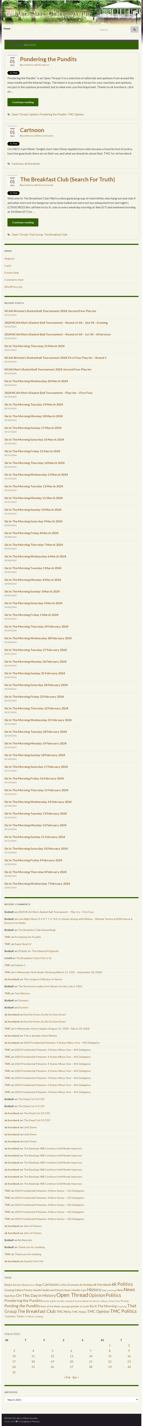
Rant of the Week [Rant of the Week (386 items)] (50, 1306)
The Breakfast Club (55, 234)
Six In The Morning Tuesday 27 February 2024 (35, 650)
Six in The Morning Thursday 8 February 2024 (35, 872)
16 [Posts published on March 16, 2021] (129, 1356)
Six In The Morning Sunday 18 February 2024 (34, 755)
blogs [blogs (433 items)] (39, 1284)
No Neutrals (25, 1240)
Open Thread (20, 114)
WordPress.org (13, 286)
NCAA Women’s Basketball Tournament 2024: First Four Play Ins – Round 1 (55, 357)
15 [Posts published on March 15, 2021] (110, 1356)
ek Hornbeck (32, 163)
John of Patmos (33, 1226)
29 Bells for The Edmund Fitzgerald (38, 951)
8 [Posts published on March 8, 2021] (110, 1350)
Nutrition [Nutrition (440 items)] (9, 1295)
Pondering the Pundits (48, 59)
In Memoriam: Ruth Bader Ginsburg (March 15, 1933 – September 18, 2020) (58, 972)
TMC (7, 936)
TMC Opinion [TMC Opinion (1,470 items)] (98, 1311)
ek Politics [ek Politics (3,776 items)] (122, 1284)
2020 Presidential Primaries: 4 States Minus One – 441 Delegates (62, 1042)
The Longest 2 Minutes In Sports (43, 979)
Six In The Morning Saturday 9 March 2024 (33, 521)
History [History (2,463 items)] (94, 1289)
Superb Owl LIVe (33, 1261)
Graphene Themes (30, 1421)
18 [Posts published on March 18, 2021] (33, 1361)
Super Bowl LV (23, 944)
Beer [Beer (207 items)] (32, 1285)
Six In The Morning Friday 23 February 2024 (34, 696)
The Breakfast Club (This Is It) (33, 958)
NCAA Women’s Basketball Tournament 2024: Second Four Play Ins (50, 311)
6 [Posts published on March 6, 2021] (71, 1350)
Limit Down (30, 1127)
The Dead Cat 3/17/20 (31, 1099)
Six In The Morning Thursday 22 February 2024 (36, 708)
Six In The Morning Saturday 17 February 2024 (36, 766)
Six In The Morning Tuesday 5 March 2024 (32, 568)
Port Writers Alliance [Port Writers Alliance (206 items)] (99, 1301)
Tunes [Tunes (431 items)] (20, 1316)
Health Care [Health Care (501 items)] (79, 1290)
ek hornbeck (12, 979)
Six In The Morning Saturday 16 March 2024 (34, 439)
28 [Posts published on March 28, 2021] (90, 1366)
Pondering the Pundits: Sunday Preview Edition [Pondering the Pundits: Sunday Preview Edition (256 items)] (66, 1301)
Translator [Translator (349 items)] (10, 1316)
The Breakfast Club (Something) (36, 929)
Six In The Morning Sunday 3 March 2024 (32, 591)
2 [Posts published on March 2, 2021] (129, 1345)
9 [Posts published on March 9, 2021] (129, 1350)
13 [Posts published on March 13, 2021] (71, 1356)
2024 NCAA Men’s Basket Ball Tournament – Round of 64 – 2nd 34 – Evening (56, 322)
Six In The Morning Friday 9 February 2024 (33, 860)
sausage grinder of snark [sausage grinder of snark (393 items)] (75, 1306)
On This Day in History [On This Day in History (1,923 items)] (36, 1295)
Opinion (45, 64)
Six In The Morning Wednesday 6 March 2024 (35, 556)
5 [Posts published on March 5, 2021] (52, 1350)
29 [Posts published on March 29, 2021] (110, 1366)
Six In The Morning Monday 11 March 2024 (33, 498)
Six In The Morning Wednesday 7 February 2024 (37, 883)
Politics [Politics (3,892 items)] (113, 1295)
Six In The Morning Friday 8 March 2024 (31, 533)
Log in (7, 265)
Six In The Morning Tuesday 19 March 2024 (33, 404)
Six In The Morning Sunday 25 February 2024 (34, 673)
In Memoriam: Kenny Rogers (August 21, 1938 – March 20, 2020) (52, 1028)
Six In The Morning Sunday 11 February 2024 (34, 836)
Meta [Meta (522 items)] (119, 1290)
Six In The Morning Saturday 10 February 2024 (36, 848)
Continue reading (23, 102)
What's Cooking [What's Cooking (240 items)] (35, 1316)
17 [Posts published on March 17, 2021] (14, 1361)
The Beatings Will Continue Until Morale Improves (53, 1148)
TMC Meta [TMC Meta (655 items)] (63, 1311)
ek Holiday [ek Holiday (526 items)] (86, 1284)
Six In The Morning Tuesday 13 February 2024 (35, 813)
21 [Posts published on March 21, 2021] (90, 1361)
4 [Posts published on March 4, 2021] (33, 1350)
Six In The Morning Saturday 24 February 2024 (36, 685)
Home (7, 28)
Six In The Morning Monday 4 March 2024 (32, 579)
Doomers (23, 1000)
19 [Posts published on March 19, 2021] (52, 1361)
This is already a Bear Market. (41, 1035)
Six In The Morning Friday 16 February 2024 (34, 778)
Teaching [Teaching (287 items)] (122, 1306)
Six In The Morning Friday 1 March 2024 (31, 614)
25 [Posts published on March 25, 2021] (33, 1366)
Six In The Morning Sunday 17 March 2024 (32, 427)
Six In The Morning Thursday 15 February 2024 (36, 790)
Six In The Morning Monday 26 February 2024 (35, 661)
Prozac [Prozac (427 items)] (125, 1300)
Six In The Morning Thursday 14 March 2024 (34, 463)
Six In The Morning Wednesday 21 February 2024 (38, 720)
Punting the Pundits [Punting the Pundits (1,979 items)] (22, 1305)
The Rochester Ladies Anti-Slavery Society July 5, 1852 (50, 986)
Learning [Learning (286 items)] (111, 1290)
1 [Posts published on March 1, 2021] (110, 1345)
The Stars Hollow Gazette (71, 10)
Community (47, 135)
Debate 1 (20, 965)
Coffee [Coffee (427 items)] (63, 1284)
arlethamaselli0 (31, 64)
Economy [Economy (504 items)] (73, 1284)
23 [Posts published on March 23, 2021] (129, 1361)
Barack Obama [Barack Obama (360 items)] (21, 1284)
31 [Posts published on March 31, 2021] (14, 1372)
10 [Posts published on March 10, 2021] (14, 1356)
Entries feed (11, 272)
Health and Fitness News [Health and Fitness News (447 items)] (56, 1290)
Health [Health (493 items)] (37, 1290)
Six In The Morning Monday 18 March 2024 (33, 416)
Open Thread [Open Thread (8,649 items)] (72, 1295)
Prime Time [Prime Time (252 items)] (114, 1301)
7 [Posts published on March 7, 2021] (90, 1350)
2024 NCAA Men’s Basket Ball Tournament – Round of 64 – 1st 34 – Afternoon (57, 334)
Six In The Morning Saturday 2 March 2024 (33, 603)
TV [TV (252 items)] (25, 1316)
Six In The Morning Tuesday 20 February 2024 (35, 731)
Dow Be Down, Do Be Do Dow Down (45, 1014)
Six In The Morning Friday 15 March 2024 (32, 451)
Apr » (75, 1377)
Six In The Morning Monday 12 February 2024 (35, 825)
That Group (36, 234)
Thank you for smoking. (31, 1247)
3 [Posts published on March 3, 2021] (14, 1350)
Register (9, 258)
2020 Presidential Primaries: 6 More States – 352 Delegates (49, 1190)
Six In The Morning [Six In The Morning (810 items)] (103, 1306)
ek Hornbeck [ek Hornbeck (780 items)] (102, 1284)
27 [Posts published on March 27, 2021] (71, 1366)
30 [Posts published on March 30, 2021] (129, 1366)
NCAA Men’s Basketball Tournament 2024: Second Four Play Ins (47, 369)
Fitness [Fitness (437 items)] (28, 1290)
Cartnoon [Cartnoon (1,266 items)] (50, 1284)
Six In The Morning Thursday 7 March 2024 (33, 544)
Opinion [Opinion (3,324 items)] (97, 1295)
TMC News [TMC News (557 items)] (79, 1311)
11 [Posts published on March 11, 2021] (33, 1356)
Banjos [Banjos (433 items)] (8, 1284)
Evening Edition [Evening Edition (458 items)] (13, 1290)
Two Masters (22, 993)
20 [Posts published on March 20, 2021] (71, 1361)
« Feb (67, 1377)
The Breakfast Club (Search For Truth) (67, 179)
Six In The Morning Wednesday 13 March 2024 (36, 474)
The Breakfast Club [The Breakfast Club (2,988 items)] (36, 1311)
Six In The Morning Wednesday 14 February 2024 (38, 801)
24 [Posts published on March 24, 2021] (14, 1366)
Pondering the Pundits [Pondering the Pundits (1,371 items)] (23, 1300)
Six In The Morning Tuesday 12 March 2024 (33, 486)
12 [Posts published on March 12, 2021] (52, 1356)
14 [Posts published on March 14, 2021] (90, 1356)
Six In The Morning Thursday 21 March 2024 (34, 346)
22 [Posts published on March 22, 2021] (110, 1361)
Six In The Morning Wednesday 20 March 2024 (36, 381)
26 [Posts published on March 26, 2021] (52, 1366)
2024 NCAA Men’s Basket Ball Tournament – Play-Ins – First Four (48, 392)
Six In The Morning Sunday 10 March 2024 (32, 509)
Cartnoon (32, 130)
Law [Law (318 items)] (104, 1290)
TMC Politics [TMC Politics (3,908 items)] (123, 1311)
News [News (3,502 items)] (129, 1289)
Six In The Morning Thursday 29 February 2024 (36, 626)
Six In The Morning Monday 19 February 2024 (35, 743)
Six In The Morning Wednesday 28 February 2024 (38, 638)
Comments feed (13, 279)
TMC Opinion (76, 114)
